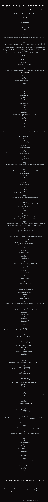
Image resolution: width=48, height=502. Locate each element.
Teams (33, 480)
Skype (43, 480)
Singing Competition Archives (12, 480)
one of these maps (26, 419)
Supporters (30, 480)
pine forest (29, 86)
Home (6, 480)
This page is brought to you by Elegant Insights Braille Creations (24, 9)
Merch (36, 480)
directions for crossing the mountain (25, 100)
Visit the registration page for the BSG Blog (11, 491)
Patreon (27, 480)
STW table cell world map (27, 127)
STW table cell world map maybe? (31, 304)
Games (23, 480)
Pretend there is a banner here (23, 6)
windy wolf (31, 462)
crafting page (19, 64)
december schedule (19, 480)
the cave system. (30, 403)
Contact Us (40, 480)
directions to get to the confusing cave (25, 72)
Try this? (25, 120)
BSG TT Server (25, 17)
